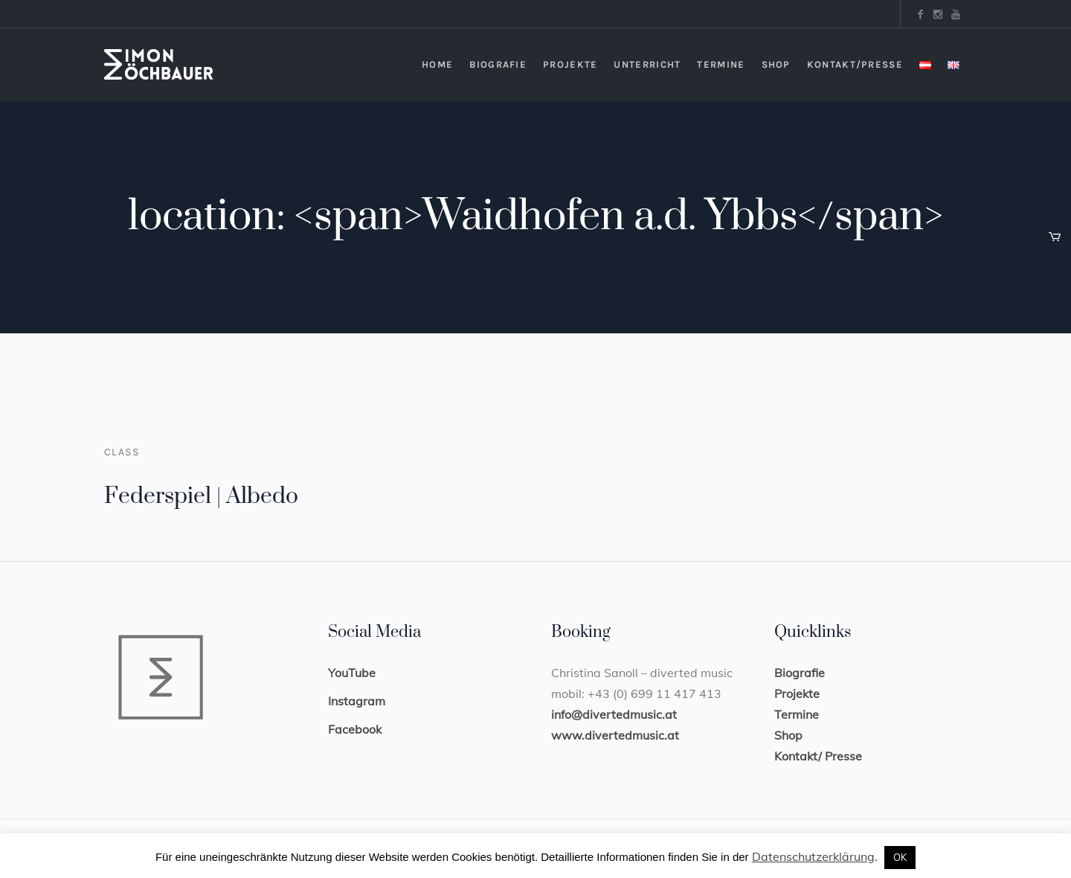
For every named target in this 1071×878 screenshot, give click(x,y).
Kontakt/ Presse (818, 756)
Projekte (797, 693)
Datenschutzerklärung (813, 856)
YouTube (352, 672)
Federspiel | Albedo (201, 496)
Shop (788, 735)
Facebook (355, 729)
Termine (796, 714)
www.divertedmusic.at (615, 735)
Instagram (356, 700)
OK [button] (900, 857)
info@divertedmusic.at (614, 714)
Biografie (799, 672)
